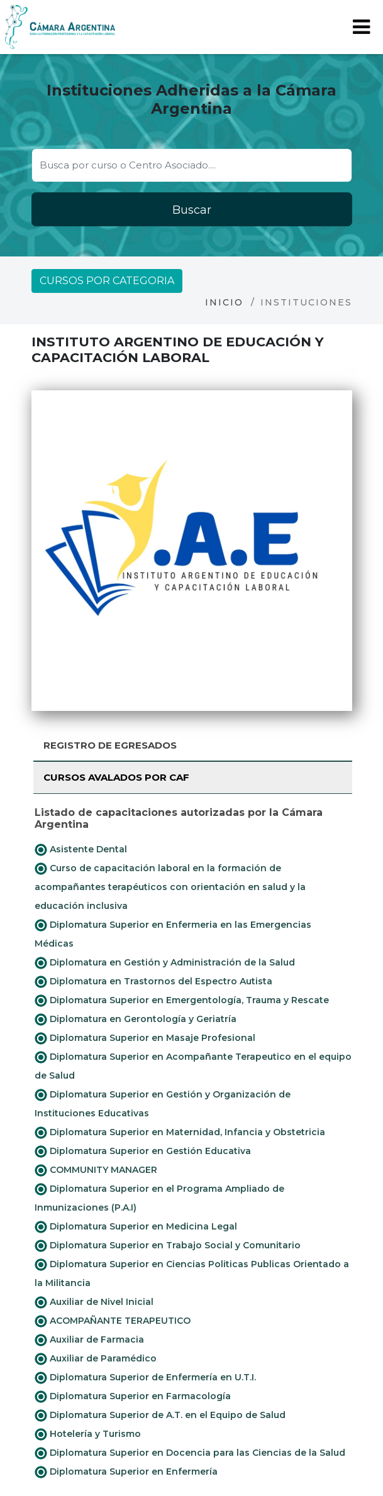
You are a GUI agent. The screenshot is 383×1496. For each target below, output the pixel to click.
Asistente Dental (81, 850)
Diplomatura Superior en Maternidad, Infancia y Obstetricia (180, 1132)
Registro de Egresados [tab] (110, 745)
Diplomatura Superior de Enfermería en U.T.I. (145, 1378)
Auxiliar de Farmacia (89, 1340)
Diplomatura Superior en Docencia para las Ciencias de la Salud (190, 1453)
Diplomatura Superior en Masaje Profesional (145, 1038)
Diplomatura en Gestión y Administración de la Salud (165, 963)
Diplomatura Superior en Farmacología (133, 1396)
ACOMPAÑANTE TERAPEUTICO (113, 1321)
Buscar (191, 210)
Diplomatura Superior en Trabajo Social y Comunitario (168, 1246)
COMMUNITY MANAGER (96, 1170)
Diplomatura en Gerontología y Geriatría (135, 1019)
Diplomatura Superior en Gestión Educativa (143, 1151)
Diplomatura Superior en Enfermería (126, 1472)
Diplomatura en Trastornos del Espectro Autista (153, 982)
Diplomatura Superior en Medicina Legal (136, 1227)
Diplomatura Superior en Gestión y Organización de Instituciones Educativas (163, 1104)
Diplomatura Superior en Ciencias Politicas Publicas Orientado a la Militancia (192, 1273)
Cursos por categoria (107, 281)
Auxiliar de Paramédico (96, 1359)
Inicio (224, 302)
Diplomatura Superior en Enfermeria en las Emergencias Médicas (173, 934)
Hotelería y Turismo (88, 1434)
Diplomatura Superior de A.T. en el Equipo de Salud (160, 1415)
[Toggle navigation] (361, 27)
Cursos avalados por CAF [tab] (116, 777)
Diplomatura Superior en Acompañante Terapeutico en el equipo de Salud (193, 1066)
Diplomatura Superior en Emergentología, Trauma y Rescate (182, 1000)
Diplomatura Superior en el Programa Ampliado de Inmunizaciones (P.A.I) (159, 1198)
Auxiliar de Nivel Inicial (94, 1302)
